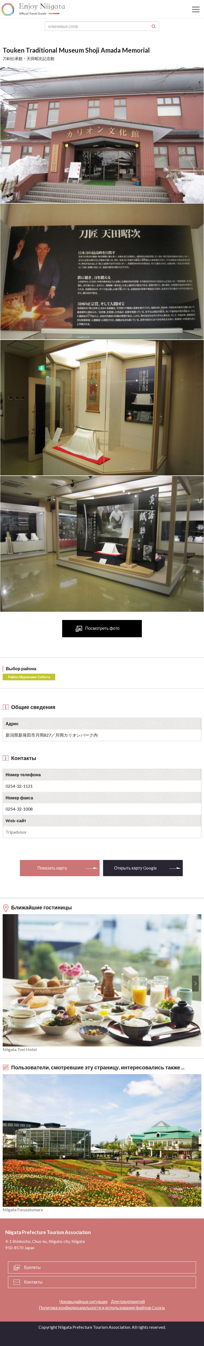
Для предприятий (128, 1301)
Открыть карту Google (135, 867)
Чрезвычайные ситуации (83, 1301)
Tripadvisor (16, 831)
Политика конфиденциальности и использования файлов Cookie (102, 1307)
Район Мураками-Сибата (29, 677)
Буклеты (32, 1267)
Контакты (33, 1281)
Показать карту (52, 867)
